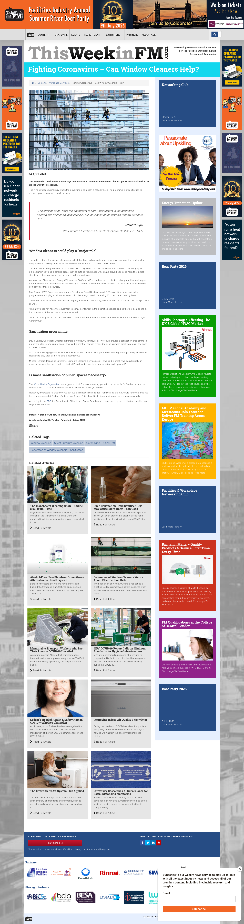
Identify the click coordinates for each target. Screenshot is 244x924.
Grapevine (61, 35)
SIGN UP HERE (55, 843)
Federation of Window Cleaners (49, 450)
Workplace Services (59, 83)
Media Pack (150, 35)
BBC (49, 401)
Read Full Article (40, 528)
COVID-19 (109, 443)
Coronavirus (93, 443)
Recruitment (93, 35)
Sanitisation (76, 450)
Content (44, 35)
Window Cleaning (41, 443)
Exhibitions (114, 35)
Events (75, 35)
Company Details (152, 917)
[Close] (239, 868)
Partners (132, 35)
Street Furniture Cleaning (68, 443)
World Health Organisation (47, 384)
